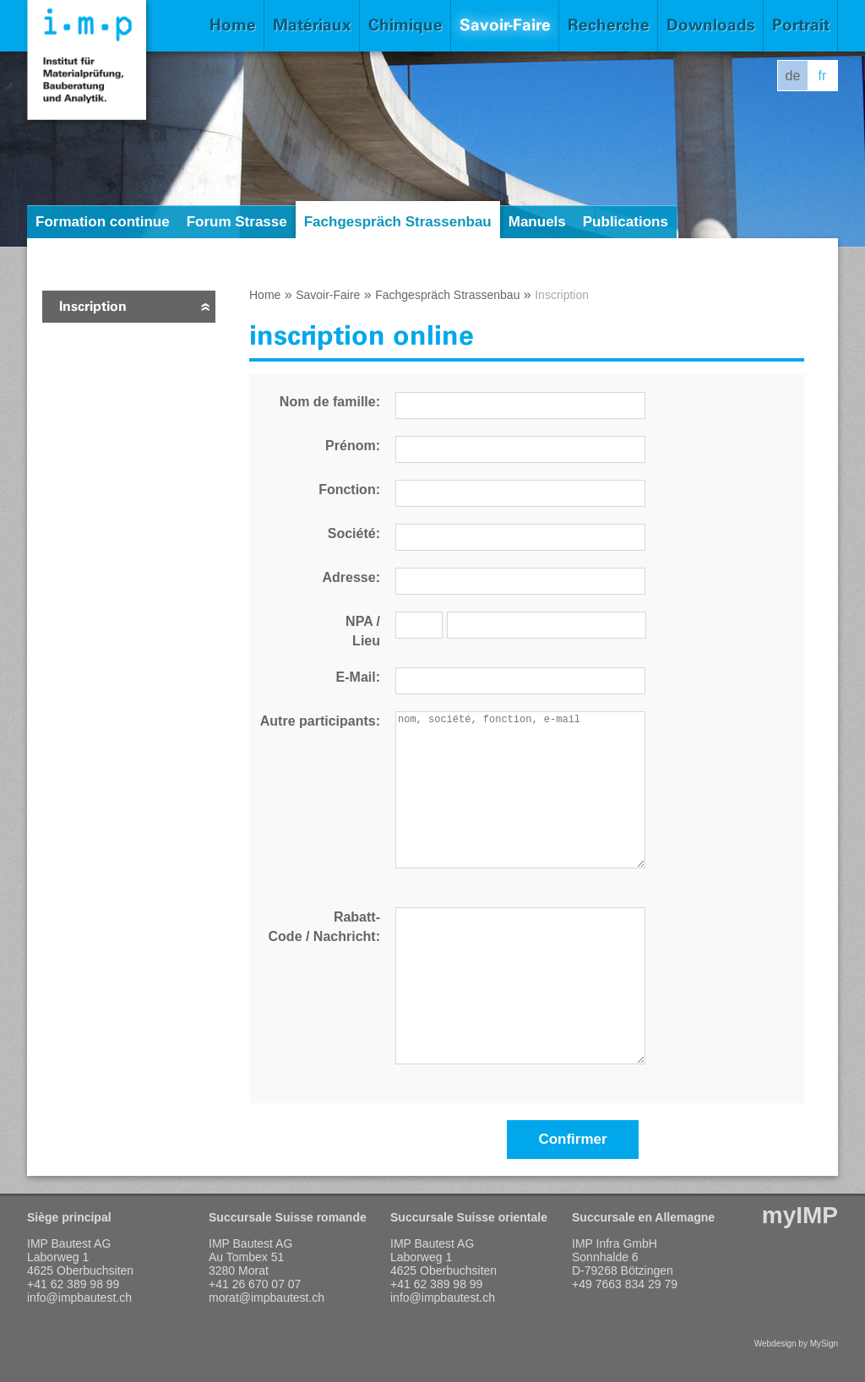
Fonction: (349, 489)
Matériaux (312, 25)
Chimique (405, 25)
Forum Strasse (237, 222)
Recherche (609, 25)
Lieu (366, 641)
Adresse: (351, 577)
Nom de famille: (330, 401)
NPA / (362, 621)
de (793, 75)
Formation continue (102, 222)
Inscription (93, 306)
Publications (625, 222)
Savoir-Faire (505, 25)
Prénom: (352, 445)
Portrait (801, 25)
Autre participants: (320, 721)
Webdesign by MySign (796, 1343)
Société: (354, 533)
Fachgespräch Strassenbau (398, 222)
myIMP (800, 1215)
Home (232, 25)
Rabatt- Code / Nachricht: (324, 927)
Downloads (710, 25)
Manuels (537, 222)
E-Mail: (358, 677)
